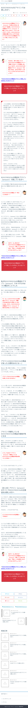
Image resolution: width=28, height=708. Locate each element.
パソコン (5, 702)
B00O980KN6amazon (21, 606)
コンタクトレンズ (7, 698)
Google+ (7, 597)
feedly (20, 601)
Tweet (7, 594)
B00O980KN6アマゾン (8, 606)
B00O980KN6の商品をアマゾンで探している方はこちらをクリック (14, 88)
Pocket (7, 601)
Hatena (20, 597)
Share (20, 594)
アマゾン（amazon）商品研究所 (6, 1)
